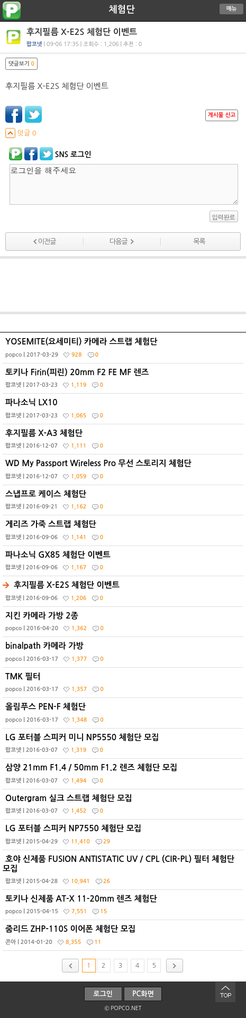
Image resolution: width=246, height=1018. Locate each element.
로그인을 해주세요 (124, 184)
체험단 (121, 9)
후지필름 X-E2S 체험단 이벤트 (124, 593)
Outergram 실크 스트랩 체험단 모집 (124, 807)
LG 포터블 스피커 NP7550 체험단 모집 (124, 837)
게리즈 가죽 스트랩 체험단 (124, 533)
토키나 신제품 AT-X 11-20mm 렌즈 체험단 (124, 907)
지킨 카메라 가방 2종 (124, 624)
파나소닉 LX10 (124, 411)
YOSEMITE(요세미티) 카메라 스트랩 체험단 (124, 350)
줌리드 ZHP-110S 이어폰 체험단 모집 (124, 937)
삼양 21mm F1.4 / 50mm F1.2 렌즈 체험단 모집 (124, 776)
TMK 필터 (124, 685)
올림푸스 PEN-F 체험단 (124, 715)
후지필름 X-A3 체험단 (124, 442)
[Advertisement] (123, 285)
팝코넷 (34, 44)
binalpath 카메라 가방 (124, 654)
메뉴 (231, 9)
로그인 (103, 993)
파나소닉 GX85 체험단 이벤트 (124, 563)
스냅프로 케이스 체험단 (124, 502)
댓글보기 (21, 64)
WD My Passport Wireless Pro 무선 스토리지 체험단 (124, 472)
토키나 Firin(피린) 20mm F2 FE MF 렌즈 (124, 381)
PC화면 (143, 993)
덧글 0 (21, 133)
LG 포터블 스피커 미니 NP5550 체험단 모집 (124, 746)
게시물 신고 (221, 115)
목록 (199, 241)
